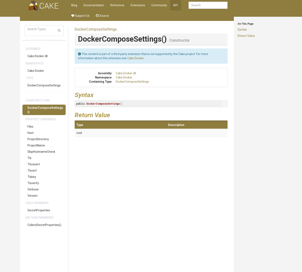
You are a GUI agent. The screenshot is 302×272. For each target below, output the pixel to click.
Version (32, 195)
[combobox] (208, 5)
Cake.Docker (35, 70)
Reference (117, 5)
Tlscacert (33, 164)
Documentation (93, 5)
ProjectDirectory (38, 139)
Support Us (80, 15)
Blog (74, 5)
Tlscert (32, 170)
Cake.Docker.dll (37, 56)
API (175, 5)
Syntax (242, 29)
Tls (29, 158)
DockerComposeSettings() (45, 110)
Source (102, 15)
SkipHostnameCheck (41, 151)
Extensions (138, 5)
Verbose (33, 189)
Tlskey (31, 176)
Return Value (246, 35)
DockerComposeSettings (44, 85)
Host (30, 133)
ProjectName (36, 145)
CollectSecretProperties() (44, 225)
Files (30, 126)
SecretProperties (38, 210)
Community (159, 5)
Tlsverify (33, 183)
